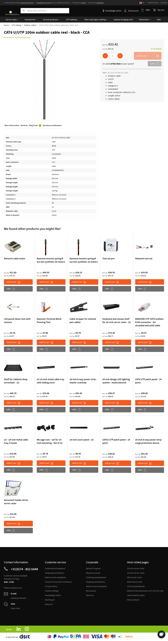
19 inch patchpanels (136, 586)
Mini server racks (134, 577)
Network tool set (143, 258)
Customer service (153, 3)
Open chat (15, 608)
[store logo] (11, 10)
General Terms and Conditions (58, 581)
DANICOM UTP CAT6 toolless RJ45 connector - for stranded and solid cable (149, 322)
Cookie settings (52, 590)
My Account (134, 10)
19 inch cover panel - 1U (82, 439)
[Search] (23, 10)
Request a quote (93, 572)
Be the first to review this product (17, 37)
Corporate (163, 3)
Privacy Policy (51, 586)
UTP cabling (16, 25)
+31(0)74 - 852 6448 (24, 569)
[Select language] (141, 3)
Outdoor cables (30, 25)
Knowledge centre (113, 10)
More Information (12, 125)
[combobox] (45, 10)
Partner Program (93, 568)
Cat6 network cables (136, 595)
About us (49, 603)
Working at (50, 599)
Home (6, 25)
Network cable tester (14, 258)
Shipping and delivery (54, 572)
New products (133, 599)
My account (91, 590)
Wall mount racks (134, 581)
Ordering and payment (55, 568)
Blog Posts (35, 125)
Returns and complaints (55, 577)
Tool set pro (108, 258)
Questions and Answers (52, 125)
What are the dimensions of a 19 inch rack (145, 590)
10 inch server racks (135, 572)
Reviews (24, 125)
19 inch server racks (135, 568)
